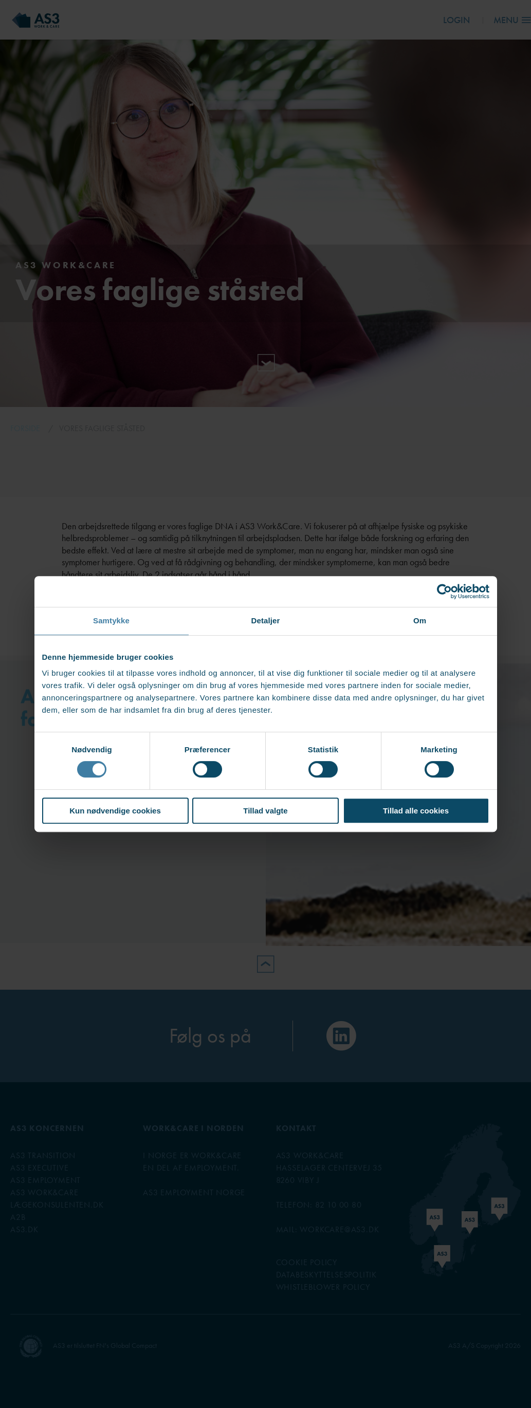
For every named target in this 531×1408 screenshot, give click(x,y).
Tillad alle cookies (416, 810)
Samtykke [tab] (111, 620)
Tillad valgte (265, 810)
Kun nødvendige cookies (115, 810)
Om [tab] (419, 620)
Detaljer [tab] (265, 620)
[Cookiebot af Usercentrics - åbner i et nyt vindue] (444, 591)
